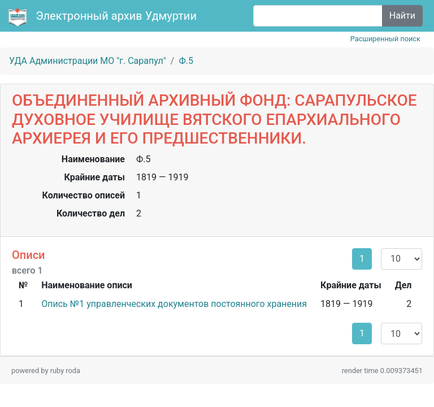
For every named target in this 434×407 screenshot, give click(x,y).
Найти (402, 15)
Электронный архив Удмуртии (104, 17)
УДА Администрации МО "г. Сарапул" (87, 60)
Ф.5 (186, 60)
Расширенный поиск (385, 38)
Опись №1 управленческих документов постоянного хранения (174, 303)
